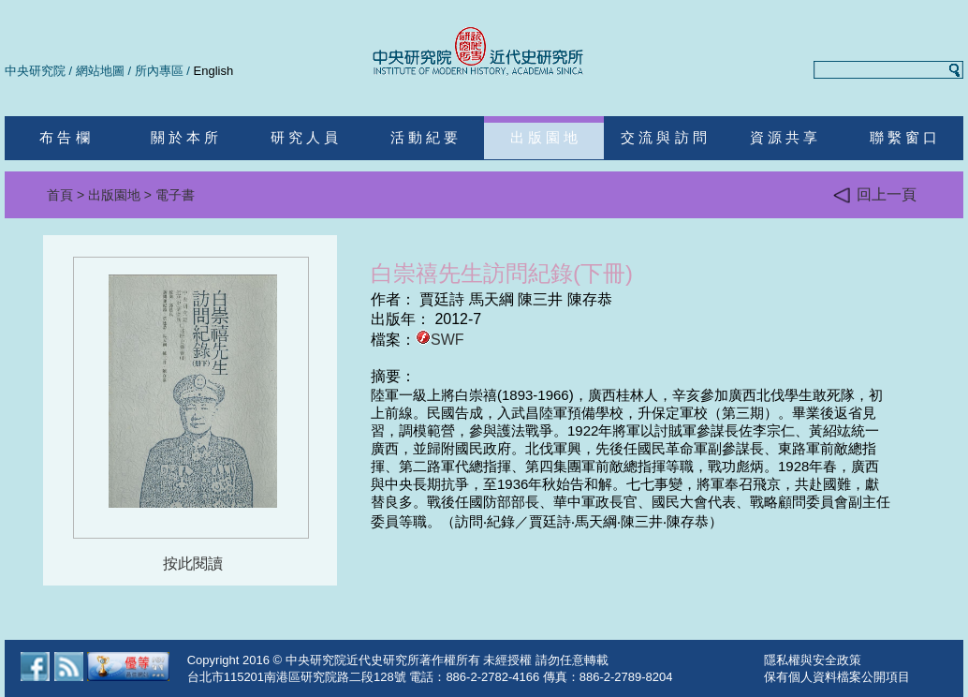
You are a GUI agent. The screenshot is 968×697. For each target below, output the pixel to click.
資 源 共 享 (784, 137)
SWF (440, 340)
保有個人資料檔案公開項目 (837, 677)
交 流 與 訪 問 (664, 137)
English (214, 71)
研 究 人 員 (305, 137)
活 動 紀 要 (424, 137)
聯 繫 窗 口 (904, 137)
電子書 (175, 194)
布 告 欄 (64, 137)
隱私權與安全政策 (812, 660)
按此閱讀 (193, 563)
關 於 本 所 (185, 137)
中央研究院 (35, 71)
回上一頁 (875, 195)
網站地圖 (100, 71)
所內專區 (159, 71)
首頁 (60, 194)
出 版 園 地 (544, 137)
